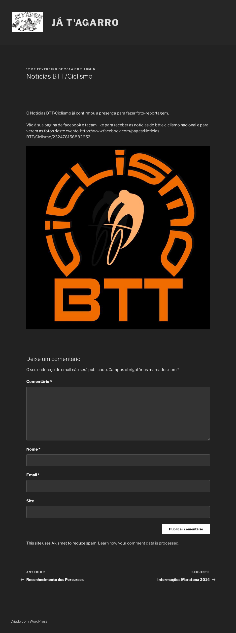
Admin (89, 69)
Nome (33, 449)
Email (33, 475)
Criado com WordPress (28, 621)
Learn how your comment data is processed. (138, 543)
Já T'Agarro (85, 22)
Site (30, 501)
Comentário (39, 381)
